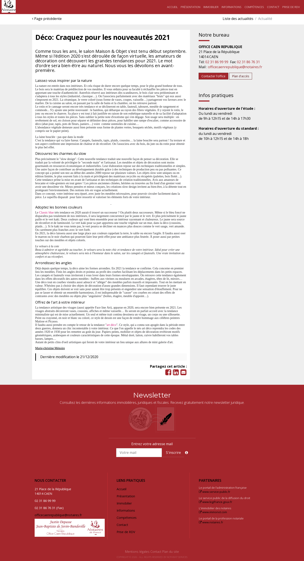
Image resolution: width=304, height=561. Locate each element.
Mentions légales (137, 552)
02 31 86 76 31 (248, 62)
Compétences (254, 7)
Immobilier (211, 7)
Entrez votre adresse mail (152, 443)
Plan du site (170, 552)
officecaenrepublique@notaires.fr (235, 67)
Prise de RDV (291, 7)
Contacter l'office (213, 76)
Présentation (190, 7)
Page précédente (47, 18)
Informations (231, 7)
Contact (273, 7)
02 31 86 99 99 (216, 62)
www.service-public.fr (214, 492)
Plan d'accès (240, 76)
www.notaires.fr (211, 522)
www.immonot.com (213, 512)
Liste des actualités (238, 18)
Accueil (172, 7)
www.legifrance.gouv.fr (215, 502)
